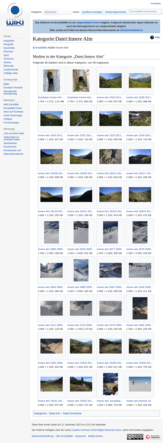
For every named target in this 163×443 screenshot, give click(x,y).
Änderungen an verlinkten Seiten (12, 138)
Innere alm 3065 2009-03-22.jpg (51, 249)
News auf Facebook (13, 111)
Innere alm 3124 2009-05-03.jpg (110, 325)
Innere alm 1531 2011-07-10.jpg (81, 135)
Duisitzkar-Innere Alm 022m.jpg (51, 97)
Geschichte (9, 48)
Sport (6, 55)
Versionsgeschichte (115, 12)
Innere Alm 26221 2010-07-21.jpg (81, 211)
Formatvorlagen (11, 122)
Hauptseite (9, 40)
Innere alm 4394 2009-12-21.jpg (51, 362)
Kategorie (36, 12)
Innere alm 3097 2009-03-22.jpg (110, 287)
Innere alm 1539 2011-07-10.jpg (140, 135)
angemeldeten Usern (88, 22)
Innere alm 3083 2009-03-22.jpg (51, 287)
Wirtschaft (8, 66)
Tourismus (9, 58)
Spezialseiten (10, 143)
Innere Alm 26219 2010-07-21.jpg (51, 211)
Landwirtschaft (11, 69)
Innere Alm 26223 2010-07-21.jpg (110, 211)
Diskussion (50, 12)
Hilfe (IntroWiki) (11, 104)
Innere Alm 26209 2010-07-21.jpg (81, 173)
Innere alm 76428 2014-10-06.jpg (81, 362)
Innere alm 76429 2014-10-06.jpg (110, 362)
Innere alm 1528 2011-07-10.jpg (51, 135)
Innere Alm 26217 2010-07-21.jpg (140, 173)
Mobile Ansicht (95, 436)
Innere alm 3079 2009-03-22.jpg (140, 249)
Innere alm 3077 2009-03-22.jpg (110, 249)
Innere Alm (62, 47)
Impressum (80, 436)
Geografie (8, 44)
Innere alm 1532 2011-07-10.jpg (110, 135)
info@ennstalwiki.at (131, 30)
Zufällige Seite (11, 73)
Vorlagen (8, 119)
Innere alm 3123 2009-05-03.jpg (81, 325)
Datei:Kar (54, 413)
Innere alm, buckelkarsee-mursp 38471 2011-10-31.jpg (110, 400)
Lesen (76, 12)
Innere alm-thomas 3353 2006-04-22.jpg (140, 400)
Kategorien (40, 413)
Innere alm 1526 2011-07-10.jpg (140, 97)
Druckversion (10, 146)
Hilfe (157, 37)
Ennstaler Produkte (13, 87)
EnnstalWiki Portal (13, 108)
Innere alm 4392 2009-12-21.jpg (140, 325)
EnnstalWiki (40, 47)
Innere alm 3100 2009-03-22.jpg (140, 287)
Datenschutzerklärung (43, 436)
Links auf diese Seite (14, 133)
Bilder (6, 84)
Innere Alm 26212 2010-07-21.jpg (110, 173)
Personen (8, 51)
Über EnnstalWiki (64, 436)
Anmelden (156, 3)
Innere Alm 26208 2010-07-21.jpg (51, 173)
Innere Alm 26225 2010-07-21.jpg (140, 211)
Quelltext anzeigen (92, 12)
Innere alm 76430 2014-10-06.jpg (140, 362)
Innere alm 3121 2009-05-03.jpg (51, 325)
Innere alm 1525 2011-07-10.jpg (110, 97)
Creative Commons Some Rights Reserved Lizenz (96, 430)
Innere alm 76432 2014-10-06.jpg (81, 400)
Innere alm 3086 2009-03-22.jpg (81, 287)
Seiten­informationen (13, 154)
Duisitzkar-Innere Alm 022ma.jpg (81, 97)
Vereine (7, 62)
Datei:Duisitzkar (72, 413)
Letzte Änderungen (13, 115)
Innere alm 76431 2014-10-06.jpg (51, 400)
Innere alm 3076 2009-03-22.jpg (81, 249)
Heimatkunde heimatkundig (10, 92)
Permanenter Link (12, 150)
